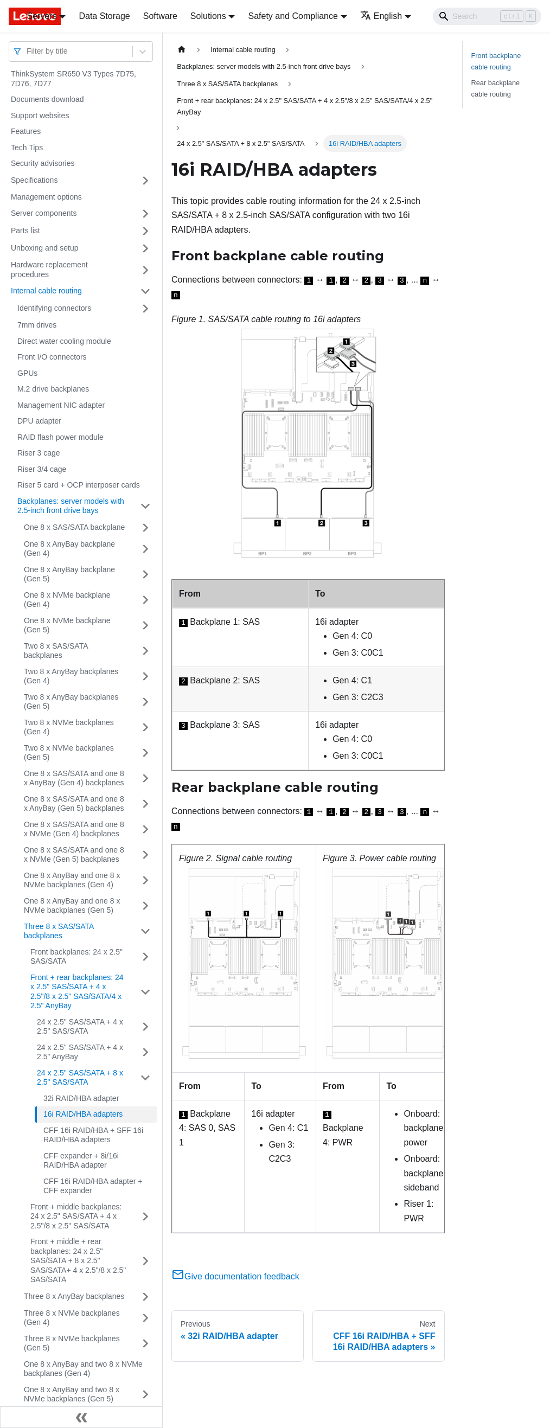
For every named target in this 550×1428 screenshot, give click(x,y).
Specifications (34, 180)
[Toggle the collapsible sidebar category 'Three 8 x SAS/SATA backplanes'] (145, 931)
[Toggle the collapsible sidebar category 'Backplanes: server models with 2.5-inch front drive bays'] (145, 506)
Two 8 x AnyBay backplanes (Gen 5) (71, 702)
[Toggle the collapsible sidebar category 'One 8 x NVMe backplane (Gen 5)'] (145, 625)
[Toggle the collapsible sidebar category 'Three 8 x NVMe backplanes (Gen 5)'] (145, 1343)
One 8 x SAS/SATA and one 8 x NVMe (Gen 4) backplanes (74, 829)
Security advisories (43, 163)
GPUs (27, 373)
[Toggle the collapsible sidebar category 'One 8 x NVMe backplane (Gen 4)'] (145, 600)
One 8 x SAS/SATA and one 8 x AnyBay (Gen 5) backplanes (74, 804)
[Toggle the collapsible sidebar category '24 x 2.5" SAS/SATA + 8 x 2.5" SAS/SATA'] (145, 1078)
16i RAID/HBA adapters (83, 1114)
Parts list (25, 230)
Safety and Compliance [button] (292, 16)
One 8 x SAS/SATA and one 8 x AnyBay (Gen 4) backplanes (74, 778)
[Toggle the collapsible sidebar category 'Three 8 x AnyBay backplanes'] (145, 1296)
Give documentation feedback (235, 1276)
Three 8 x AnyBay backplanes (74, 1296)
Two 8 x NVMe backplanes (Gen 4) (69, 727)
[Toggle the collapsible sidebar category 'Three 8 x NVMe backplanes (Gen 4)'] (145, 1318)
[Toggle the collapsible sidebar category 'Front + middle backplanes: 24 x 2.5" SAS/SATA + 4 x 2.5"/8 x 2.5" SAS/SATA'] (145, 1216)
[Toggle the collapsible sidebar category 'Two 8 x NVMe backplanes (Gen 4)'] (145, 727)
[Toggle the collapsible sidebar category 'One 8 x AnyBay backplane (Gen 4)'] (145, 549)
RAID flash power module (60, 437)
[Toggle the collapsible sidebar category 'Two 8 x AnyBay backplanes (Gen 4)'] (145, 676)
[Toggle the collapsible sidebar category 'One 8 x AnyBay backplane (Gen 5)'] (145, 574)
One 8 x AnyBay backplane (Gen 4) (69, 549)
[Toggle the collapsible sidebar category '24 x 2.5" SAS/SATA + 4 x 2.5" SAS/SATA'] (145, 1027)
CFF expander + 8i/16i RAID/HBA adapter (81, 1160)
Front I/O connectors (52, 357)
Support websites (40, 115)
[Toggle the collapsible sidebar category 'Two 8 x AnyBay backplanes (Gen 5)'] (145, 702)
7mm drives (36, 325)
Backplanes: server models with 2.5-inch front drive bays (70, 506)
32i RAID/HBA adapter (81, 1098)
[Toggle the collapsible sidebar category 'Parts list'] (145, 231)
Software (160, 16)
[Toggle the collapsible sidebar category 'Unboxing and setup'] (145, 248)
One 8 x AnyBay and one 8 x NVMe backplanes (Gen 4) (72, 880)
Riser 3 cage (38, 453)
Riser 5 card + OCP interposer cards (78, 485)
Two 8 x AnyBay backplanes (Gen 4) (71, 676)
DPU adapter (39, 421)
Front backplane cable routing (496, 61)
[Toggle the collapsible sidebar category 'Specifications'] (145, 180)
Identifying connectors (54, 308)
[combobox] (28, 51)
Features (26, 131)
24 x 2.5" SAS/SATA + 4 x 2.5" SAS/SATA (80, 1026)
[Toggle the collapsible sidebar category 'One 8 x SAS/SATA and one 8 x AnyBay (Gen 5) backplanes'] (145, 804)
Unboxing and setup (45, 248)
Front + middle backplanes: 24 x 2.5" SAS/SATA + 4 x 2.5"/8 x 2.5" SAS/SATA (75, 1216)
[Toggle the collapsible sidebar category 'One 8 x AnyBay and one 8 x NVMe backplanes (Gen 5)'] (145, 906)
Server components (43, 213)
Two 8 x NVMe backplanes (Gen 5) (69, 753)
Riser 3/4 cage (41, 469)
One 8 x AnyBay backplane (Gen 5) (69, 574)
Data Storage (104, 16)
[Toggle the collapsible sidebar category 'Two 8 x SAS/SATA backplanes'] (145, 651)
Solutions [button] (208, 16)
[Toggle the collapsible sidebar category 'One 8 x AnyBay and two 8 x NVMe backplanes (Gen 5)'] (145, 1394)
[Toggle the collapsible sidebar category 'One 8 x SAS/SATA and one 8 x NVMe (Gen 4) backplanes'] (145, 829)
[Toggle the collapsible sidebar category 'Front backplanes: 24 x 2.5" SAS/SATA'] (145, 957)
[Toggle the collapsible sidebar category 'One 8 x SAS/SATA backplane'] (145, 527)
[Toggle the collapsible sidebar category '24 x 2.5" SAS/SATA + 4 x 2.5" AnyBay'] (145, 1052)
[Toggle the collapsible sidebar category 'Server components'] (145, 213)
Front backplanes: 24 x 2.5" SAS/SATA (76, 956)
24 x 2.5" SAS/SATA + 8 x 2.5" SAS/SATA (80, 1077)
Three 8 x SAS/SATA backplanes (59, 931)
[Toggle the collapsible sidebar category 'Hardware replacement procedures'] (145, 270)
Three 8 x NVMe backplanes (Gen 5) (72, 1343)
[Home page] (181, 49)
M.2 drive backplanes (53, 389)
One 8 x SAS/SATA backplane (74, 527)
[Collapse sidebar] (81, 1417)
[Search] (487, 16)
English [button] (381, 16)
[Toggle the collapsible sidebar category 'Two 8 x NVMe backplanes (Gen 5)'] (145, 753)
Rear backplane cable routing (495, 88)
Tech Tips (27, 147)
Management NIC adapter (61, 405)
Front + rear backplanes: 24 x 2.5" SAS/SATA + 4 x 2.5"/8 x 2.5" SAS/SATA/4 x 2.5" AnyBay (77, 991)
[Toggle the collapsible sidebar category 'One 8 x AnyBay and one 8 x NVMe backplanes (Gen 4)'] (145, 880)
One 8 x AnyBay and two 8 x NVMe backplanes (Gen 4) (83, 1369)
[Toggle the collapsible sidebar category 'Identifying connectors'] (145, 308)
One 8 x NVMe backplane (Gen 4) (67, 600)
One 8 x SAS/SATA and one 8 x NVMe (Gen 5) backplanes (74, 855)
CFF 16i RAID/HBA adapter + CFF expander (92, 1186)
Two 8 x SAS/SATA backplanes (56, 651)
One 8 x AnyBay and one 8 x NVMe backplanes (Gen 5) (72, 905)
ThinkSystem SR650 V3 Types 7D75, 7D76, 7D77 (73, 78)
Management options (46, 197)
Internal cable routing (46, 290)
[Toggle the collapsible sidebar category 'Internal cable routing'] (145, 291)
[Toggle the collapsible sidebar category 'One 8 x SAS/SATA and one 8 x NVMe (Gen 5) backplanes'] (145, 855)
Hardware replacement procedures (49, 269)
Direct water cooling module (64, 341)
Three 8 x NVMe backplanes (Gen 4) (72, 1318)
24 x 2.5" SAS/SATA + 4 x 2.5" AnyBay (80, 1052)
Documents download (47, 99)
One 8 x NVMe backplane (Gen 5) (67, 625)
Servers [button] (42, 16)
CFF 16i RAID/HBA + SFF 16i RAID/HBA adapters (93, 1135)
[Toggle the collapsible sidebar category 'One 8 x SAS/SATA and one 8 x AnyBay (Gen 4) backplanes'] (145, 778)
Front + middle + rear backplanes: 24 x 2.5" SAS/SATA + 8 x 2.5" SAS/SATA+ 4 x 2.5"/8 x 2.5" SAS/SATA (78, 1260)
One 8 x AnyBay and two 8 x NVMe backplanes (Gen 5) (71, 1394)
